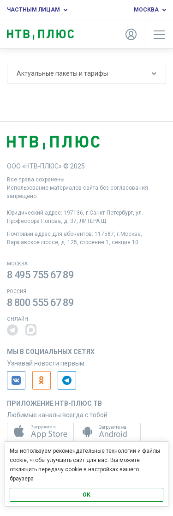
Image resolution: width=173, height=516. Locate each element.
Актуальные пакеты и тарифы (86, 73)
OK (86, 495)
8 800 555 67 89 (40, 302)
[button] (12, 330)
